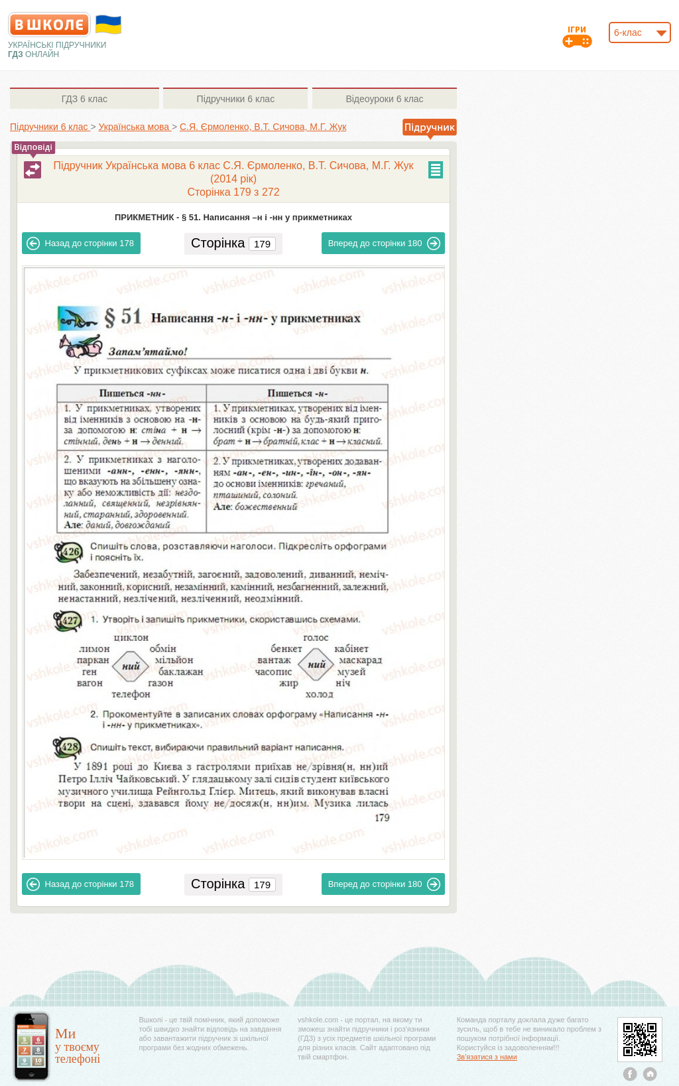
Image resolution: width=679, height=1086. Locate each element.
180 (384, 243)
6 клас (84, 99)
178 (80, 243)
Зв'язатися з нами (487, 1057)
